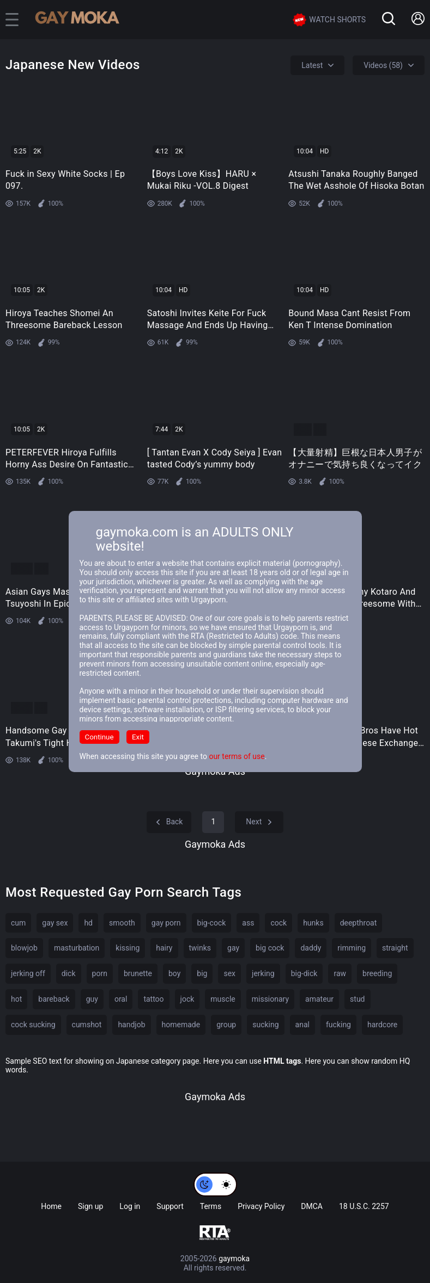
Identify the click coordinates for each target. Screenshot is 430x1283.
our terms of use (236, 756)
